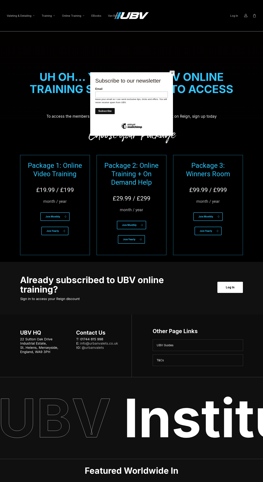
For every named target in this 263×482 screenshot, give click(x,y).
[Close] (172, 73)
